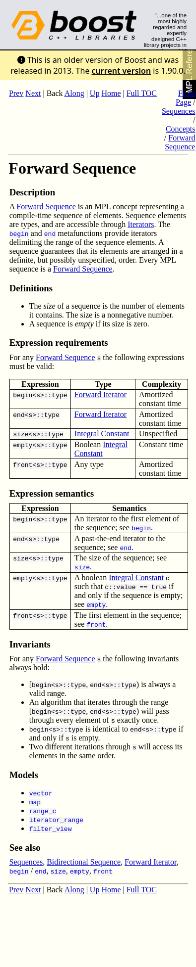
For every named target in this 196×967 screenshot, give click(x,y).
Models (23, 775)
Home (111, 93)
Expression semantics (51, 493)
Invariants (30, 644)
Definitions (31, 288)
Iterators (141, 224)
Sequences (179, 111)
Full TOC (142, 93)
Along (74, 93)
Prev (16, 93)
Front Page (186, 97)
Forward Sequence (180, 142)
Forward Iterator (100, 394)
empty (22, 444)
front (22, 464)
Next (33, 93)
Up (95, 93)
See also (25, 847)
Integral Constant (102, 433)
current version (121, 70)
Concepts (181, 129)
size (20, 433)
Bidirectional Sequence (84, 862)
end (18, 414)
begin (22, 394)
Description (32, 192)
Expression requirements (58, 342)
